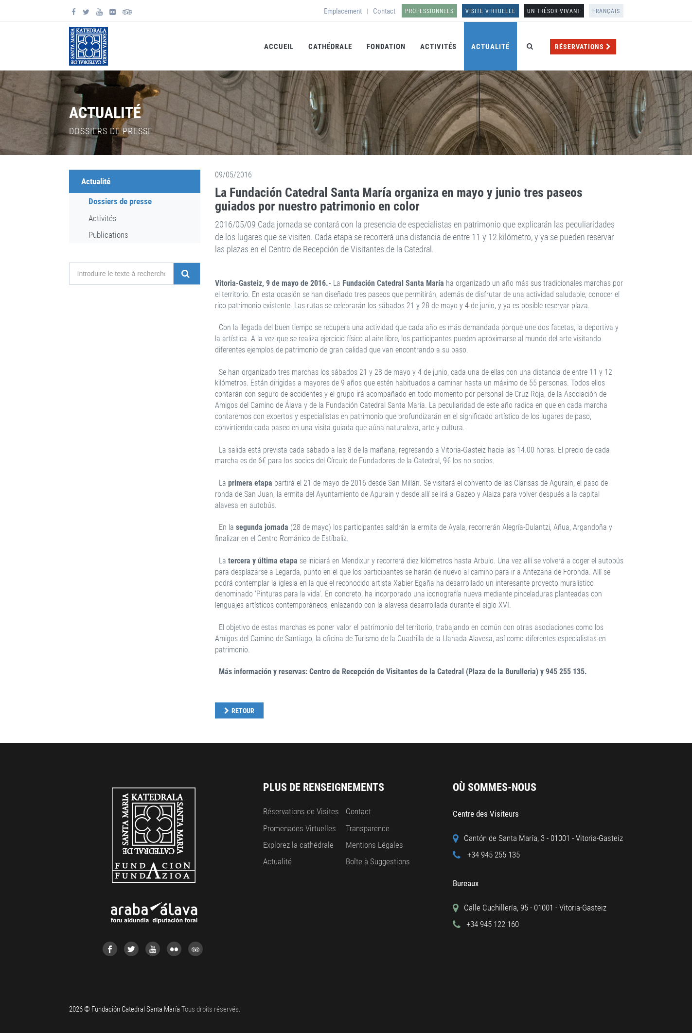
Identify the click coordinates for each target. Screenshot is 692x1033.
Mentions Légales (374, 845)
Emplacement (343, 11)
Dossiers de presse (120, 201)
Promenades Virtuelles (299, 828)
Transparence (368, 828)
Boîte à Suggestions (378, 861)
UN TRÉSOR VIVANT (554, 11)
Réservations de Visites (301, 811)
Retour (242, 711)
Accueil (279, 46)
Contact (384, 11)
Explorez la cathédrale (298, 845)
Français (606, 11)
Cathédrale (330, 46)
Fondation (386, 46)
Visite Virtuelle (490, 11)
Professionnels (429, 11)
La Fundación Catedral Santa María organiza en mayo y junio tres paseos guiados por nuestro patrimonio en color (399, 199)
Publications (108, 235)
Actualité (490, 46)
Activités (438, 46)
